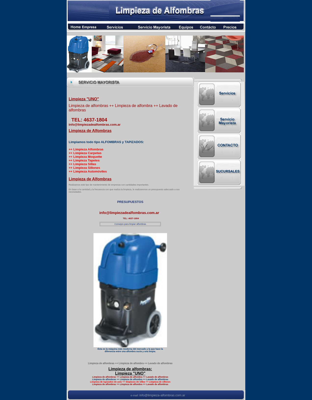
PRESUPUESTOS (130, 202)
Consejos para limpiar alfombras (130, 224)
